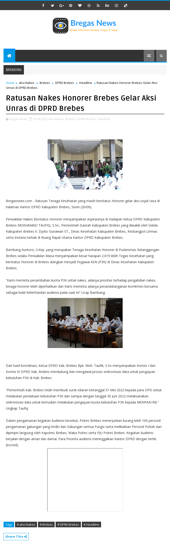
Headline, (104, 119)
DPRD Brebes (64, 83)
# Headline (91, 524)
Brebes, (70, 119)
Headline (85, 83)
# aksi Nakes (26, 524)
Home (10, 83)
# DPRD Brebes (68, 524)
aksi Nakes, (56, 119)
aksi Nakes (26, 83)
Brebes (45, 83)
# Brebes (46, 524)
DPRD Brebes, (87, 119)
